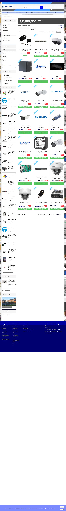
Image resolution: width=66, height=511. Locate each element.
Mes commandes (26, 325)
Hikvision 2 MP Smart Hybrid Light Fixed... (57, 178)
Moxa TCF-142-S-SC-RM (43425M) (25, 178)
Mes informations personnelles (28, 329)
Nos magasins (6, 83)
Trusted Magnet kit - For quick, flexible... (25, 152)
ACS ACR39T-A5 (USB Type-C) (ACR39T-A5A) (25, 50)
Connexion (62, 0)
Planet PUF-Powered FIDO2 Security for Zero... (57, 126)
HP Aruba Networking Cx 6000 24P (41, 178)
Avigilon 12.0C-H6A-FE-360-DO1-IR (57, 101)
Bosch (4, 60)
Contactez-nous (56, 0)
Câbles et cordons (22, 12)
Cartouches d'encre (5, 315)
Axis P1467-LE (41, 100)
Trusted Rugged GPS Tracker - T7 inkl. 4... (41, 152)
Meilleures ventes (15, 328)
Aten (4, 56)
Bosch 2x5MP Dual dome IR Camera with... (57, 50)
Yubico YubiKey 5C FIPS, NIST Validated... (41, 203)
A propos (5, 78)
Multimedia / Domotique (7, 38)
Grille (61, 28)
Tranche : (3, 65)
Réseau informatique (39, 12)
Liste (63, 28)
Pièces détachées (10, 12)
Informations (6, 71)
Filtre (3, 314)
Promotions (6, 276)
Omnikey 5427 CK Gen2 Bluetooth (25, 101)
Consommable (16, 12)
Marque (4, 12)
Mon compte (26, 324)
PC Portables (5, 27)
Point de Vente (5, 37)
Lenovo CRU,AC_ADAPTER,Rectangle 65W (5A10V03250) (13, 280)
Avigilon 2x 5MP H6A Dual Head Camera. (41, 126)
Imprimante (5, 32)
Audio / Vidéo (4, 340)
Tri (18, 28)
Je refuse (62, 509)
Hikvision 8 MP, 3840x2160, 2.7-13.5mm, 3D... (25, 126)
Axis (4, 59)
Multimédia (33, 12)
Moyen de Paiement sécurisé (8, 80)
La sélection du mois (54, 12)
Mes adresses (25, 328)
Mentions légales (6, 75)
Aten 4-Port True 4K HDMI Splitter (57, 76)
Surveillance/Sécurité (47, 12)
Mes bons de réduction (27, 331)
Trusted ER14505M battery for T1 (41, 76)
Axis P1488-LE (57, 151)
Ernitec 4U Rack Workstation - (57, 202)
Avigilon (5, 57)
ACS (4, 53)
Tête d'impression (8, 314)
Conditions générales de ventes (9, 77)
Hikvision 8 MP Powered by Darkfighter (25, 203)
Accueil (14, 332)
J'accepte (62, 507)
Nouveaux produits (8, 87)
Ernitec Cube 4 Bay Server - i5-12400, (25, 76)
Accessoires (28, 12)
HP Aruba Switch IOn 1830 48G (41, 49)
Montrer (31, 28)
